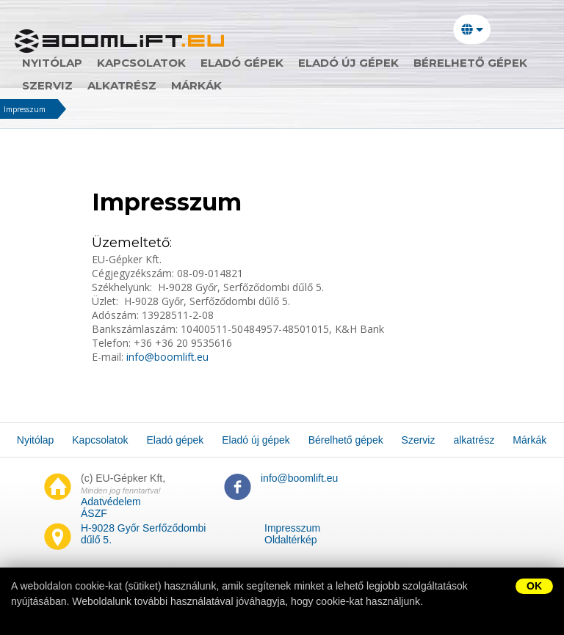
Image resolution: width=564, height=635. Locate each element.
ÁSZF (94, 513)
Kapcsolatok (141, 63)
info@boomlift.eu (166, 357)
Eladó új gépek (348, 63)
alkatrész (121, 85)
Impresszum (25, 109)
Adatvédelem (111, 501)
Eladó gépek (241, 63)
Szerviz (47, 85)
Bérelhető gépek (470, 63)
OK (534, 586)
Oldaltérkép (290, 540)
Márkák (196, 85)
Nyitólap (52, 63)
